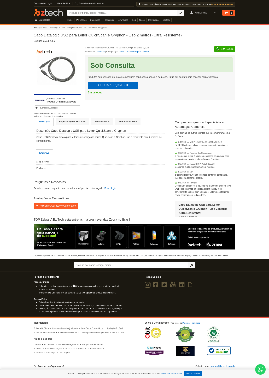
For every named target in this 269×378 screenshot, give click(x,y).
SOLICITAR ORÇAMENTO (112, 85)
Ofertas (81, 20)
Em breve (44, 153)
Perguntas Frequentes (92, 344)
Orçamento (49, 344)
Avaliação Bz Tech (115, 328)
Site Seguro (65, 352)
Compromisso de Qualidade (65, 328)
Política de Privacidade (76, 348)
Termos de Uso (97, 348)
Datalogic (54, 28)
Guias (142, 20)
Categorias (95, 20)
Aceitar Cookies (193, 374)
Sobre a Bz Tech (41, 328)
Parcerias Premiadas (67, 332)
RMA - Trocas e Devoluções (49, 348)
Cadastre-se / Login (43, 3)
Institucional (153, 20)
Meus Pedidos (63, 3)
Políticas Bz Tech (128, 121)
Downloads (123, 20)
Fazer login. (110, 188)
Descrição (44, 121)
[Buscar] (122, 13)
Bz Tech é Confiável (46, 332)
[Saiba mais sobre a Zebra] (134, 237)
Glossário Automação (46, 352)
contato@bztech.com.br (222, 366)
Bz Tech (48, 12)
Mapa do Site (118, 332)
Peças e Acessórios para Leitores (134, 51)
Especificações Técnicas (72, 121)
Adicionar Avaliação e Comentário (56, 205)
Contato (166, 20)
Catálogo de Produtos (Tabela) (95, 332)
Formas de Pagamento (68, 344)
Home (70, 20)
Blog (134, 20)
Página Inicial (41, 28)
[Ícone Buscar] (180, 13)
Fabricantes (109, 20)
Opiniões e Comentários (92, 328)
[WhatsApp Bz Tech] (260, 370)
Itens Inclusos (102, 121)
